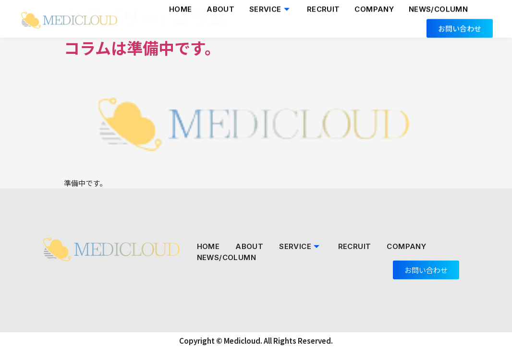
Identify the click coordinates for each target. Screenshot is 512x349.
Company (406, 246)
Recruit (354, 246)
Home (208, 246)
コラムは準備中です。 (142, 47)
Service (300, 246)
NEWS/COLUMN (226, 257)
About (249, 246)
